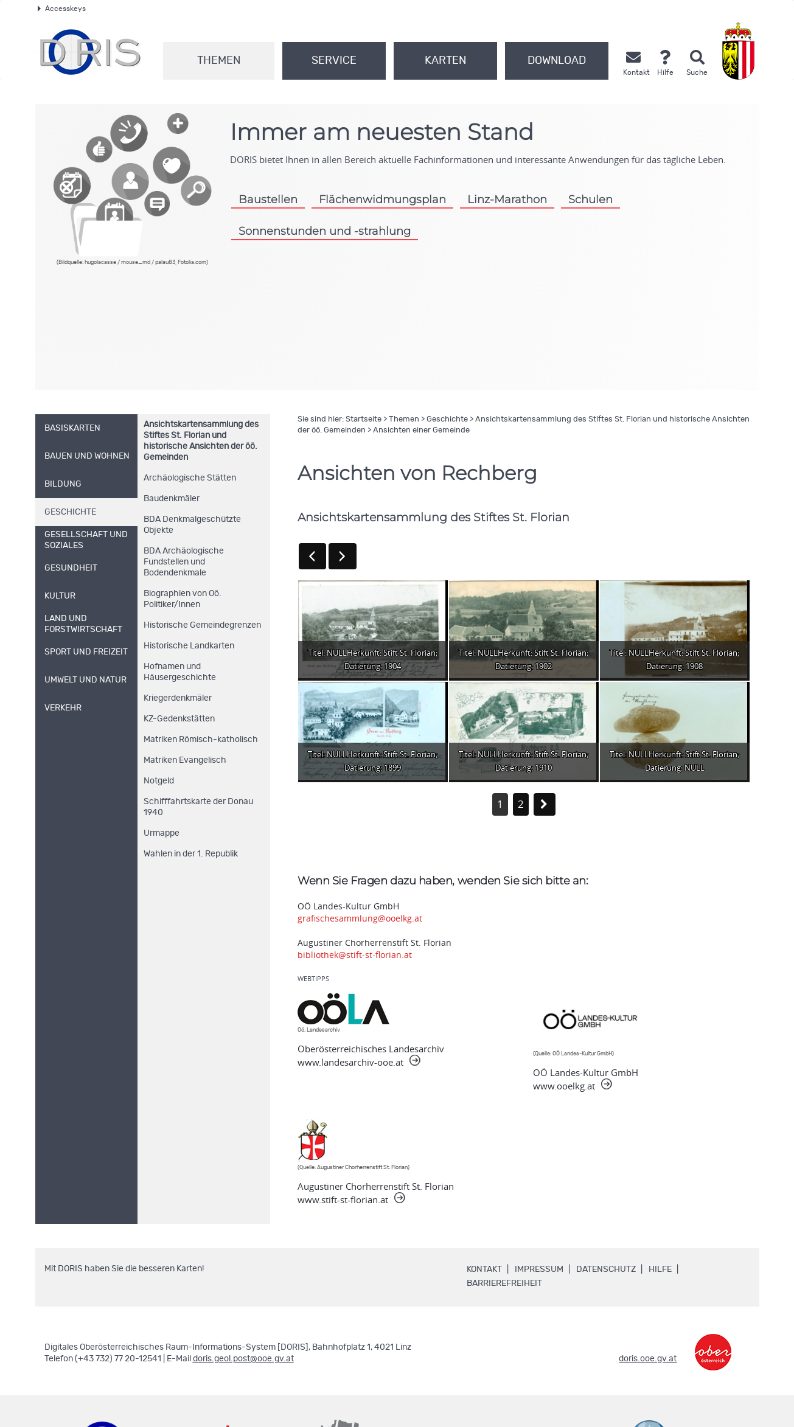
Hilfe (660, 1269)
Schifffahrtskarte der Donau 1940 (198, 807)
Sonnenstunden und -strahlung (325, 230)
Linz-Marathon (507, 199)
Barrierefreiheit (504, 1283)
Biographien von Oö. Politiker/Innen (182, 599)
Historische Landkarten (189, 646)
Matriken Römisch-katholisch (201, 739)
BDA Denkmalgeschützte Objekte (192, 525)
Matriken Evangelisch (185, 760)
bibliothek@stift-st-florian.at (355, 954)
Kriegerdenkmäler (178, 698)
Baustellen (268, 199)
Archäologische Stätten (190, 478)
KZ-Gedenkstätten (179, 719)
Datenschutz (606, 1269)
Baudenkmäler (172, 499)
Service (334, 60)
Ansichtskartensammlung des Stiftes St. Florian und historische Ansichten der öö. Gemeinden (201, 441)
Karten (445, 60)
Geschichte (447, 419)
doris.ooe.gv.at (648, 1359)
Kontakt (484, 1269)
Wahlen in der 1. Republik (191, 854)
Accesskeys (62, 8)
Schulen (590, 199)
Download (557, 60)
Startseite (363, 419)
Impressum (539, 1269)
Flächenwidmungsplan (382, 199)
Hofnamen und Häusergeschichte (180, 672)
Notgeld (159, 781)
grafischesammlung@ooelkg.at (360, 918)
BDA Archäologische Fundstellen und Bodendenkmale (184, 562)
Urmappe (161, 833)
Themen (218, 60)
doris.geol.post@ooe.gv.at (243, 1359)
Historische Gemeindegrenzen (202, 625)
